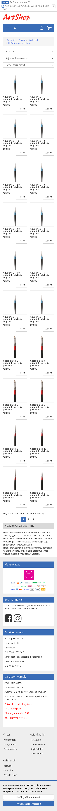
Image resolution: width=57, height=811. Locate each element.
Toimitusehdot (38, 744)
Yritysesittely (9, 739)
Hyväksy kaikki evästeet (27, 803)
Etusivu (22, 40)
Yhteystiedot (9, 744)
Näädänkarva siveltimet (19, 43)
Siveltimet (33, 40)
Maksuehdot (37, 753)
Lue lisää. (48, 791)
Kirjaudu (7, 765)
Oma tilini (8, 770)
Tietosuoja (36, 739)
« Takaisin (10, 40)
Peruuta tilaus (10, 774)
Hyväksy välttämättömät (28, 797)
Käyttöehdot (37, 749)
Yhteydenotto (10, 749)
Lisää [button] (20, 109)
